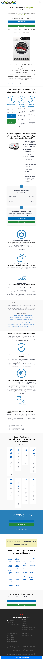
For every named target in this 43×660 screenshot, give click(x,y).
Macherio (24, 322)
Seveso (20, 324)
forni (26, 450)
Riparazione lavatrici (26, 633)
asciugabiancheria (11, 454)
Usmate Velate (32, 324)
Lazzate (24, 321)
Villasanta (28, 326)
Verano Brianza (23, 326)
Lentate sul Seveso (30, 321)
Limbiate (16, 322)
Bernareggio (29, 315)
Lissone (19, 322)
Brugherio (31, 317)
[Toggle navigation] (41, 2)
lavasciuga (11, 482)
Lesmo (17, 83)
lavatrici (26, 481)
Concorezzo (30, 319)
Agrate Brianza (20, 315)
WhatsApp (21, 26)
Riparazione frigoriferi (11, 637)
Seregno (16, 324)
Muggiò (30, 322)
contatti (24, 623)
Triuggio (27, 324)
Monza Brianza (14, 315)
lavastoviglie (18, 483)
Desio (17, 321)
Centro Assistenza (11, 83)
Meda (27, 322)
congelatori (18, 452)
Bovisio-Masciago (25, 317)
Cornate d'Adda (12, 321)
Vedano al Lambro (15, 326)
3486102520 (21, 22)
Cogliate (25, 319)
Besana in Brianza (13, 317)
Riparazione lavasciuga (11, 639)
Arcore (25, 315)
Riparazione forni (10, 635)
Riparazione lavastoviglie (12, 641)
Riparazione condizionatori (27, 629)
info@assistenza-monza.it (13, 624)
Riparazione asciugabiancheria (28, 627)
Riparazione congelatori (12, 633)
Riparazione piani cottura (27, 635)
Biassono (19, 317)
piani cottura (34, 484)
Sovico (23, 324)
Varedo (9, 326)
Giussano (20, 321)
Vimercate (33, 326)
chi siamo (24, 621)
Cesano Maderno (20, 319)
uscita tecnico (25, 625)
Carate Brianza (13, 319)
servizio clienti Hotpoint (23, 417)
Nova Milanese (11, 324)
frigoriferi (34, 451)
